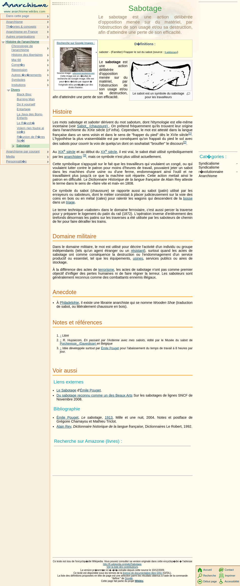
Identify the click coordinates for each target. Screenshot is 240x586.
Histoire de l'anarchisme (22, 41)
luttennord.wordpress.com (83, 73)
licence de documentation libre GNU (143, 573)
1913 (109, 417)
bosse (188, 198)
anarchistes (73, 157)
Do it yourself (26, 104)
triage (70, 202)
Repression (19, 70)
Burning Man (26, 99)
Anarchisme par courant (23, 151)
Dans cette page (17, 16)
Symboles (18, 80)
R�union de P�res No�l (31, 139)
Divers (15, 90)
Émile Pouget (110, 348)
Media (10, 156)
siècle (66, 152)
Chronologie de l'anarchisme (22, 48)
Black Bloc (24, 94)
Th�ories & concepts (21, 26)
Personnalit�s (16, 161)
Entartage (23, 109)
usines (138, 258)
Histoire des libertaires (27, 55)
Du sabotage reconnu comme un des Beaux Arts (94, 395)
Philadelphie (69, 303)
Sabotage (23, 145)
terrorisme (106, 270)
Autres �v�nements (26, 75)
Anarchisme (14, 22)
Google (129, 578)
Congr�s (18, 65)
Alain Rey (63, 426)
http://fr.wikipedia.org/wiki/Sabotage (122, 564)
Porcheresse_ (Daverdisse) (78, 343)
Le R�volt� (26, 123)
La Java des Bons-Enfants (30, 116)
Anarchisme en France (22, 32)
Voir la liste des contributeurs (122, 567)
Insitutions (18, 85)
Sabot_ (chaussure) (93, 126)
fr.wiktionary (171, 52)
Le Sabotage (66, 390)
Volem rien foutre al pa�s (30, 130)
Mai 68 (16, 60)
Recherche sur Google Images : (76, 43)
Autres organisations (20, 36)
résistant (137, 251)
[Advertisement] (74, 16)
